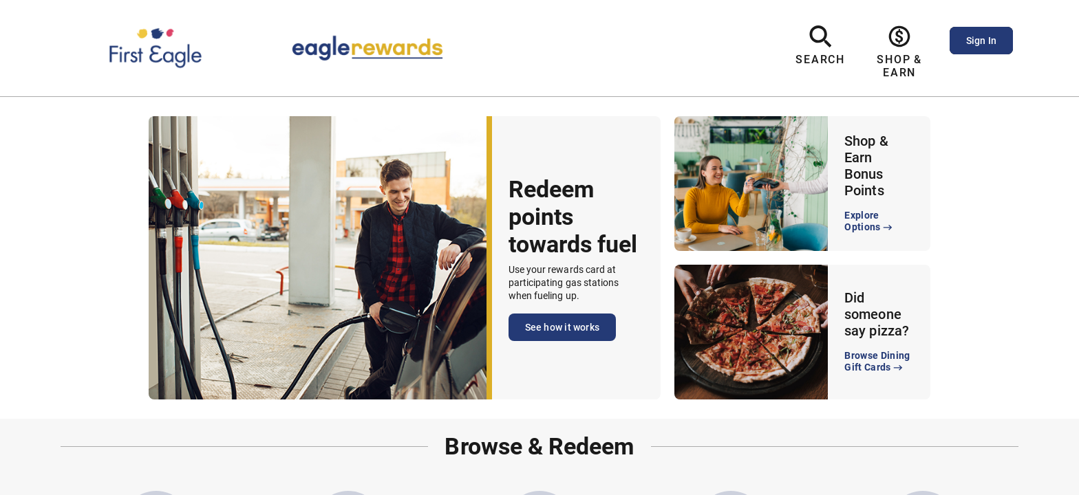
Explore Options (869, 222)
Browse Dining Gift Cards (877, 362)
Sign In (981, 40)
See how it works (562, 327)
